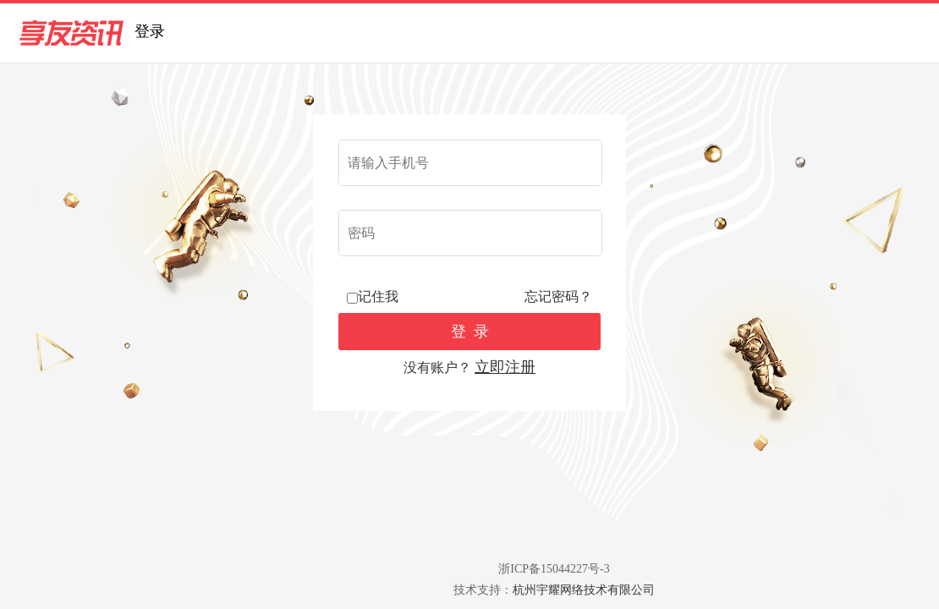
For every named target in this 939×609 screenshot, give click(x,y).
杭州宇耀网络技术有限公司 (584, 590)
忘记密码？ (558, 296)
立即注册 (505, 367)
